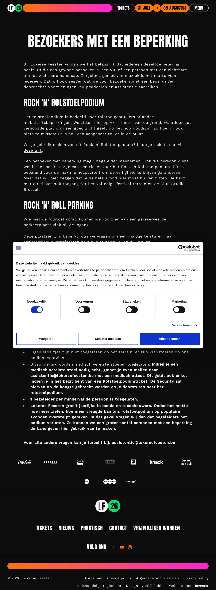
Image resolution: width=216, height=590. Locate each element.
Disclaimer (93, 578)
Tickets (123, 8)
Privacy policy (196, 578)
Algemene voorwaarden (157, 578)
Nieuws (66, 528)
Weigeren (46, 338)
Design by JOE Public (145, 586)
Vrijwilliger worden (156, 528)
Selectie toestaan (108, 338)
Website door (189, 586)
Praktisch (92, 528)
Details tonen (181, 325)
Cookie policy (119, 578)
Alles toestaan (170, 338)
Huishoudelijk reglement (99, 586)
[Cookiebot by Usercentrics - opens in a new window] (181, 248)
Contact (118, 528)
